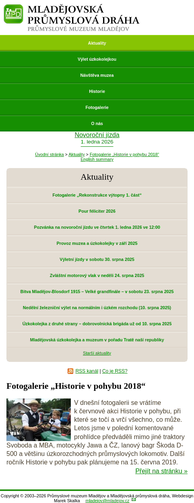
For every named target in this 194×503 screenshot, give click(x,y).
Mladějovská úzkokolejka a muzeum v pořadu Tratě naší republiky (97, 339)
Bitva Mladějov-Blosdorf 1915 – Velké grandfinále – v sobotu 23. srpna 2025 (97, 291)
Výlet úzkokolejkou (97, 59)
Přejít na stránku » (161, 471)
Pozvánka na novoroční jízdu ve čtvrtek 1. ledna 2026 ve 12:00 (97, 227)
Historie (97, 91)
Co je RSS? (115, 371)
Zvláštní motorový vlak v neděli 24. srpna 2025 (97, 275)
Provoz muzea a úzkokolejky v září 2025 (97, 243)
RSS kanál (86, 371)
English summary (97, 159)
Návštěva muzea (97, 75)
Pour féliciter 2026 (97, 211)
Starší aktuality (97, 353)
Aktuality (97, 43)
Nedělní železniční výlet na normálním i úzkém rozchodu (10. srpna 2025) (97, 307)
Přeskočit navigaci (0, 0)
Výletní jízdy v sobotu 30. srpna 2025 (97, 259)
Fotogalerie (96, 107)
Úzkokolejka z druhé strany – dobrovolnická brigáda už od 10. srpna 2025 (97, 323)
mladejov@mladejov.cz (107, 500)
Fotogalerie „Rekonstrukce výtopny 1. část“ (96, 195)
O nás (97, 123)
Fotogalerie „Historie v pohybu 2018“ (124, 154)
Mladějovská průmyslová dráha (71, 7)
